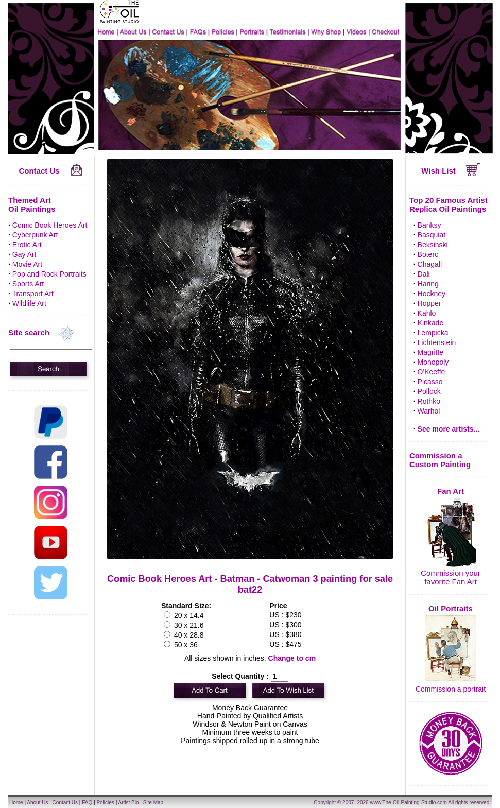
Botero (428, 254)
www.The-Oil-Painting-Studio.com (408, 802)
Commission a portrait (451, 689)
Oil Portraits (450, 608)
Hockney (431, 293)
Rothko (429, 401)
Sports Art (28, 284)
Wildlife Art (29, 303)
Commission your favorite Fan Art (450, 577)
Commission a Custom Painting (440, 460)
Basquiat (431, 235)
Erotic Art (27, 244)
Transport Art (33, 293)
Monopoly (433, 362)
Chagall (430, 264)
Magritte (431, 352)
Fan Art (450, 491)
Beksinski (433, 244)
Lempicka (433, 333)
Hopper (429, 303)
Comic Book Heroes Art (50, 225)
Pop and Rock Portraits (49, 274)
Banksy (429, 225)
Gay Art (24, 254)
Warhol (429, 411)
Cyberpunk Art (35, 235)
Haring (428, 284)
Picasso (430, 381)
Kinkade (431, 323)
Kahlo (427, 313)
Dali (424, 274)
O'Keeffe (431, 372)
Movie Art (27, 264)
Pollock (429, 391)
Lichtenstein (437, 342)
